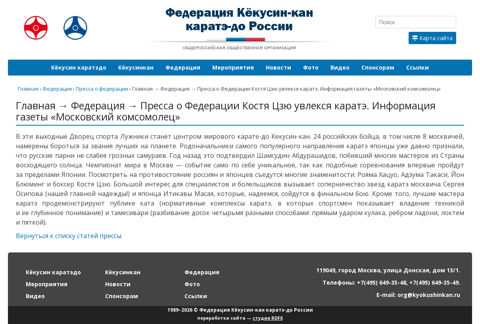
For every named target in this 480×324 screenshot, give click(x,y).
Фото (311, 67)
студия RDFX (268, 318)
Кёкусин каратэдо (78, 67)
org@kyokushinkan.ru (428, 295)
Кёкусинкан (136, 67)
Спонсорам (377, 67)
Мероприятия (233, 67)
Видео (339, 67)
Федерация (182, 67)
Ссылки (417, 67)
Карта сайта (432, 38)
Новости (278, 67)
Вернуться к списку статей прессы (68, 235)
